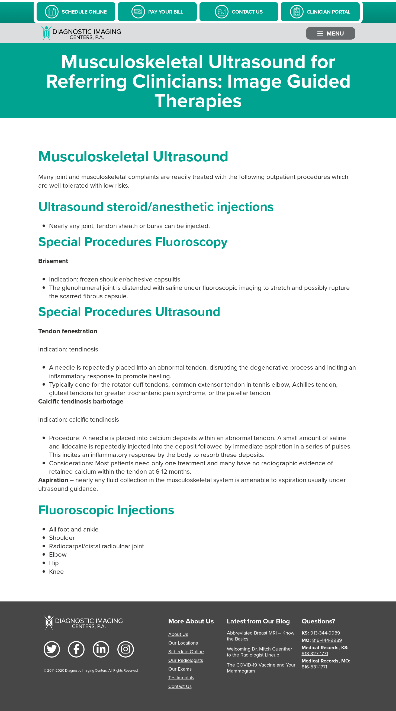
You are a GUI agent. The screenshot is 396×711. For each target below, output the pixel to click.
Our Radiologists (185, 660)
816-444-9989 (327, 640)
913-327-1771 (315, 653)
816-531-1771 (314, 666)
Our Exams (180, 668)
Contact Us (180, 686)
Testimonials (181, 677)
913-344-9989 (325, 632)
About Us (178, 634)
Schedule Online (186, 651)
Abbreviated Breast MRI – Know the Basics (260, 635)
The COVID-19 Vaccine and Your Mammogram (261, 667)
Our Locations (183, 642)
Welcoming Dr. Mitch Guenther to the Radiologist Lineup (259, 651)
